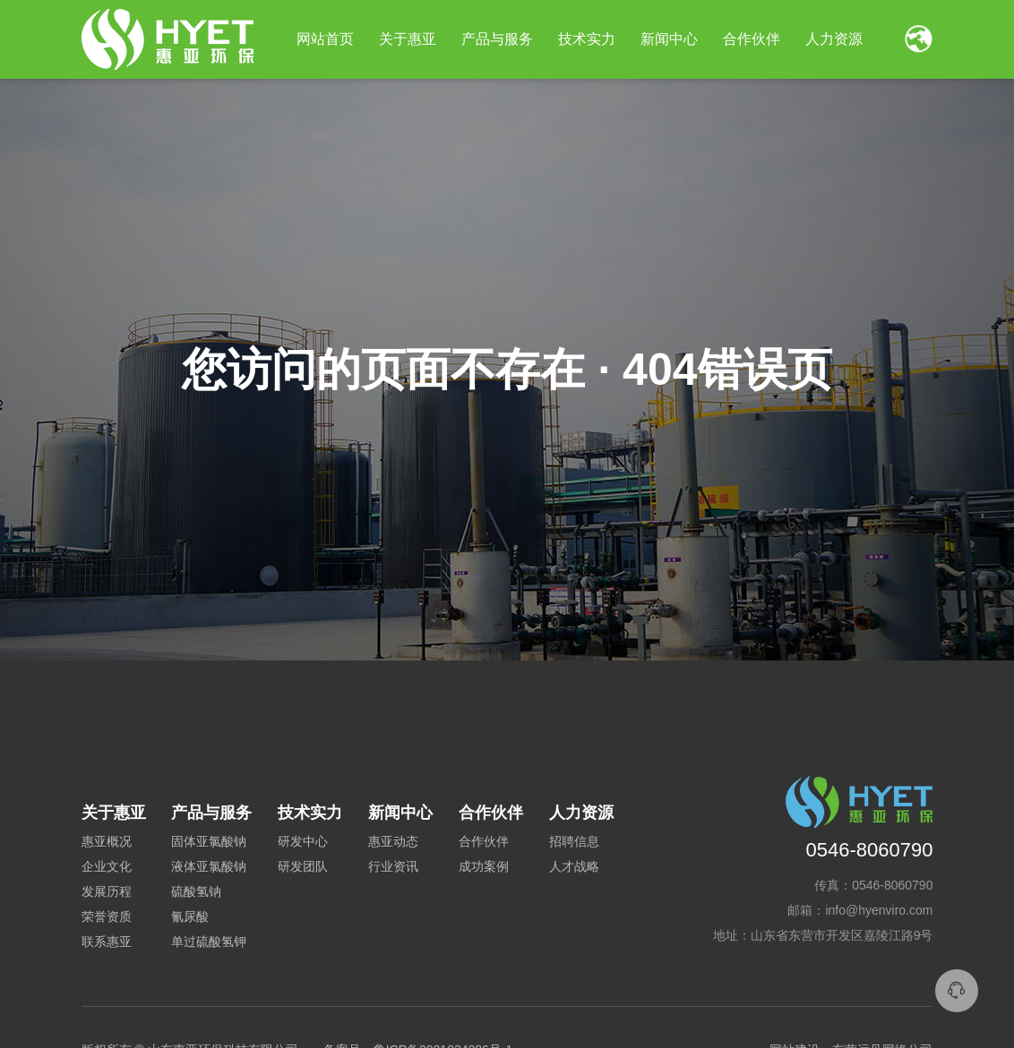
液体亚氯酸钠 (208, 866)
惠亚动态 (393, 841)
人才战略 (574, 866)
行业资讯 (393, 866)
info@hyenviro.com (878, 910)
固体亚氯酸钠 (208, 841)
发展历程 (107, 891)
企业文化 (107, 866)
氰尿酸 (190, 916)
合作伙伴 (484, 841)
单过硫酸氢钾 (208, 941)
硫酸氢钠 (196, 891)
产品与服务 (497, 39)
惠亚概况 (107, 841)
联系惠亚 (107, 941)
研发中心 (303, 841)
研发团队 (303, 866)
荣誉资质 (107, 916)
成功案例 (484, 866)
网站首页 (325, 39)
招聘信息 (574, 841)
